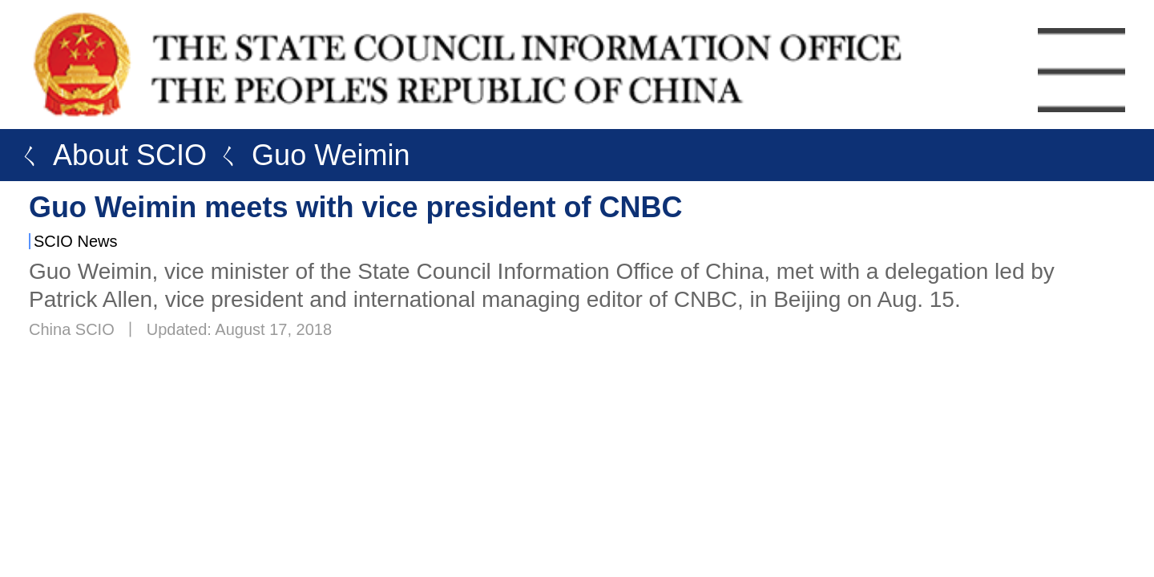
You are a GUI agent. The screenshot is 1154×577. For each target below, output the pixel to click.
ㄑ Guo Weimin (308, 155)
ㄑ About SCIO (107, 155)
